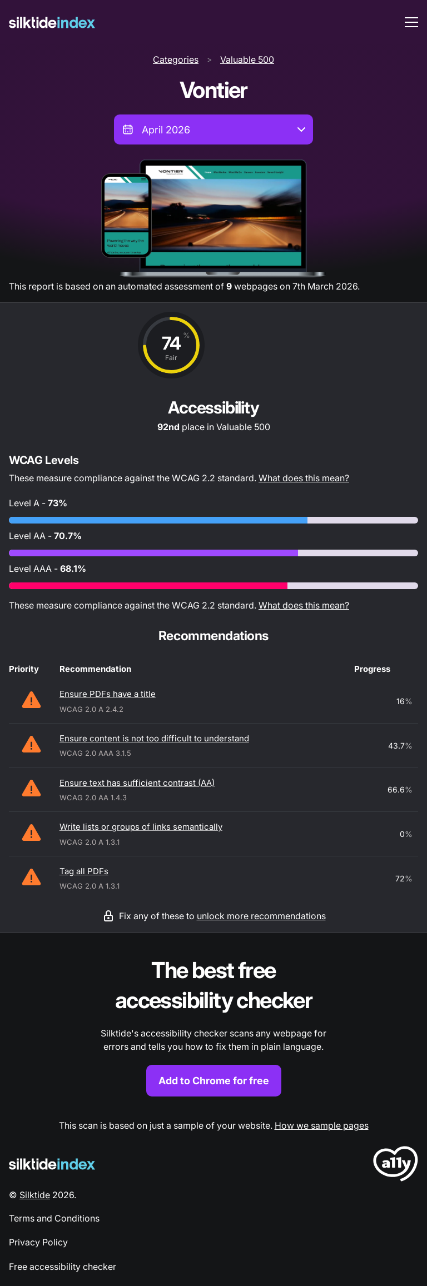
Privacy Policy (38, 1242)
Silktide (34, 1194)
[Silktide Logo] (52, 1164)
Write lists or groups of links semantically (140, 826)
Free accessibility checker (62, 1266)
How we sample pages (322, 1125)
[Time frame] (213, 129)
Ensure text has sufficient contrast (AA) (137, 782)
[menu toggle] (411, 22)
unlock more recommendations (261, 915)
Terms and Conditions (54, 1218)
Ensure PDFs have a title (107, 694)
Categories (175, 59)
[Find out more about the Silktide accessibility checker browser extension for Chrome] (213, 1026)
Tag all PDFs (83, 871)
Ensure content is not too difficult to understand (154, 738)
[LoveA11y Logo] (395, 1165)
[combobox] (213, 129)
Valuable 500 (247, 59)
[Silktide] (52, 22)
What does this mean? (304, 478)
